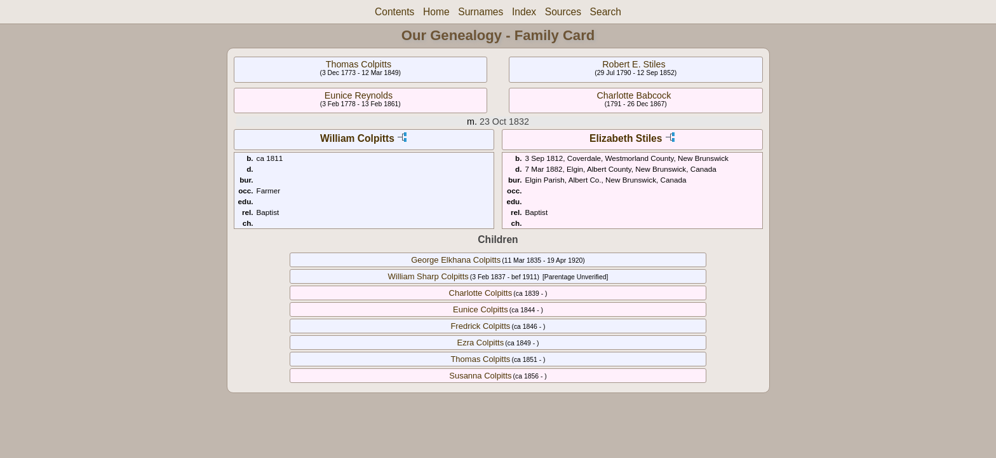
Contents (394, 11)
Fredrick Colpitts (480, 326)
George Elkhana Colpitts (456, 260)
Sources (563, 11)
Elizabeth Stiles (625, 138)
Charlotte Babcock (633, 95)
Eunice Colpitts (480, 309)
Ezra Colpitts (480, 342)
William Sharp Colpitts (428, 276)
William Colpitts (357, 138)
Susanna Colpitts (480, 375)
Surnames (480, 11)
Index (524, 11)
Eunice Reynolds (359, 95)
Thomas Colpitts (358, 64)
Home (436, 11)
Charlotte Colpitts (481, 293)
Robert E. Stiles (633, 64)
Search (605, 11)
